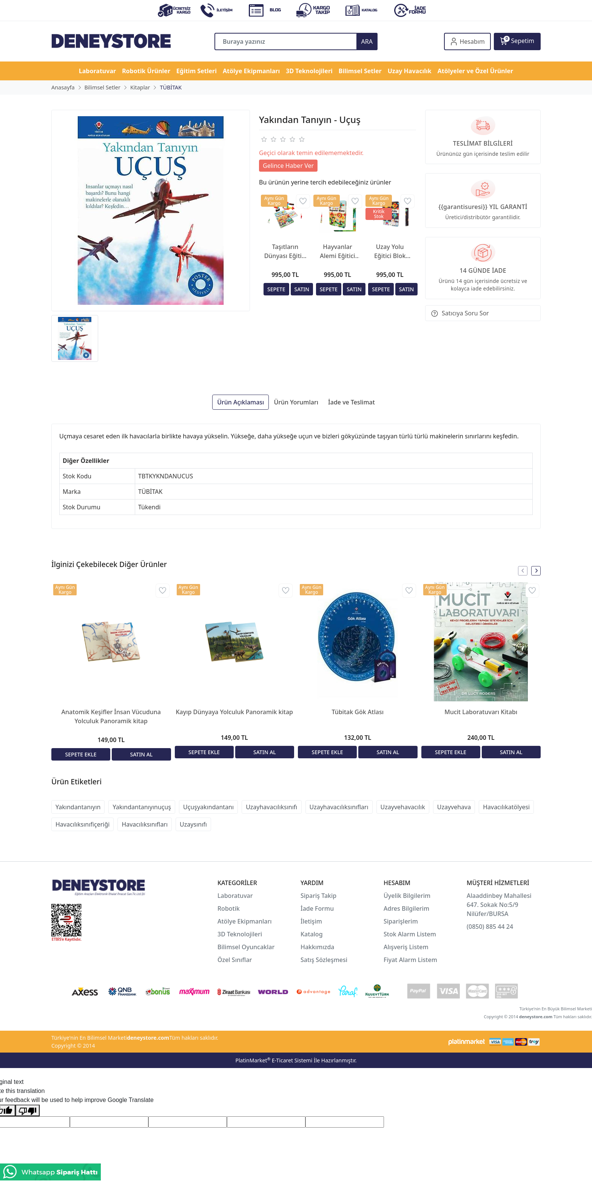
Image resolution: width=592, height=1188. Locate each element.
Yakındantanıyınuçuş (142, 807)
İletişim (311, 921)
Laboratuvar (235, 895)
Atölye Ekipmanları (244, 921)
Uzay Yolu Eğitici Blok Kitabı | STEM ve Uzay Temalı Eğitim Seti (389, 251)
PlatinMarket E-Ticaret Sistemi (273, 1060)
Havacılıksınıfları (145, 824)
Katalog (312, 934)
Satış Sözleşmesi (324, 960)
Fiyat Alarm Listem (410, 960)
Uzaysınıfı (193, 824)
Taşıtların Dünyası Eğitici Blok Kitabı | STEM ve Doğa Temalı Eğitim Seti (285, 251)
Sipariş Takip (318, 895)
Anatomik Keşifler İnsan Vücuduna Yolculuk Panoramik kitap (111, 716)
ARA (367, 41)
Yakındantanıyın (77, 807)
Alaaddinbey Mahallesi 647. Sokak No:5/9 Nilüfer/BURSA (499, 904)
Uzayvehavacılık (403, 807)
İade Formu (317, 908)
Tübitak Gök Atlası (357, 712)
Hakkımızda (318, 947)
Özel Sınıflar (234, 960)
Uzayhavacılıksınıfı (271, 807)
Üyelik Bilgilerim (407, 895)
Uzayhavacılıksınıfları (339, 807)
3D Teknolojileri (239, 934)
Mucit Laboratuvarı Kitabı (480, 712)
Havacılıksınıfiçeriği (82, 824)
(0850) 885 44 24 (490, 926)
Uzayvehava (454, 807)
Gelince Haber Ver (288, 165)
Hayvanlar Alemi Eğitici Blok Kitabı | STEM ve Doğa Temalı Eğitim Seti (337, 251)
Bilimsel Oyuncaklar (245, 947)
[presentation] (522, 570)
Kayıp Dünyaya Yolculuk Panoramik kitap (234, 712)
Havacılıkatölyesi (506, 807)
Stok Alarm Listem (410, 934)
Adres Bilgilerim (406, 908)
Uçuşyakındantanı (208, 807)
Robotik (228, 908)
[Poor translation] (27, 1110)
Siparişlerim (401, 921)
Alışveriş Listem (406, 947)
